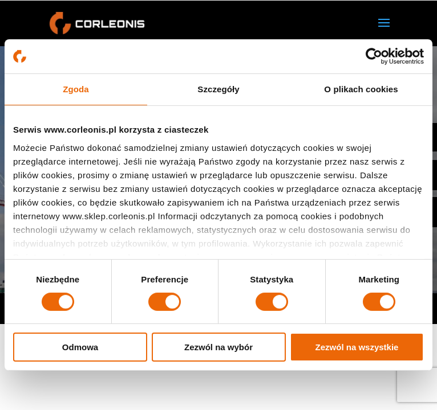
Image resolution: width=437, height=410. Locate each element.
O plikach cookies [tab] (361, 89)
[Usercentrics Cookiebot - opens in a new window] (374, 56)
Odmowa (80, 347)
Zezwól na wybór (218, 347)
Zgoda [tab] (76, 89)
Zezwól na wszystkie (357, 347)
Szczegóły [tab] (218, 89)
